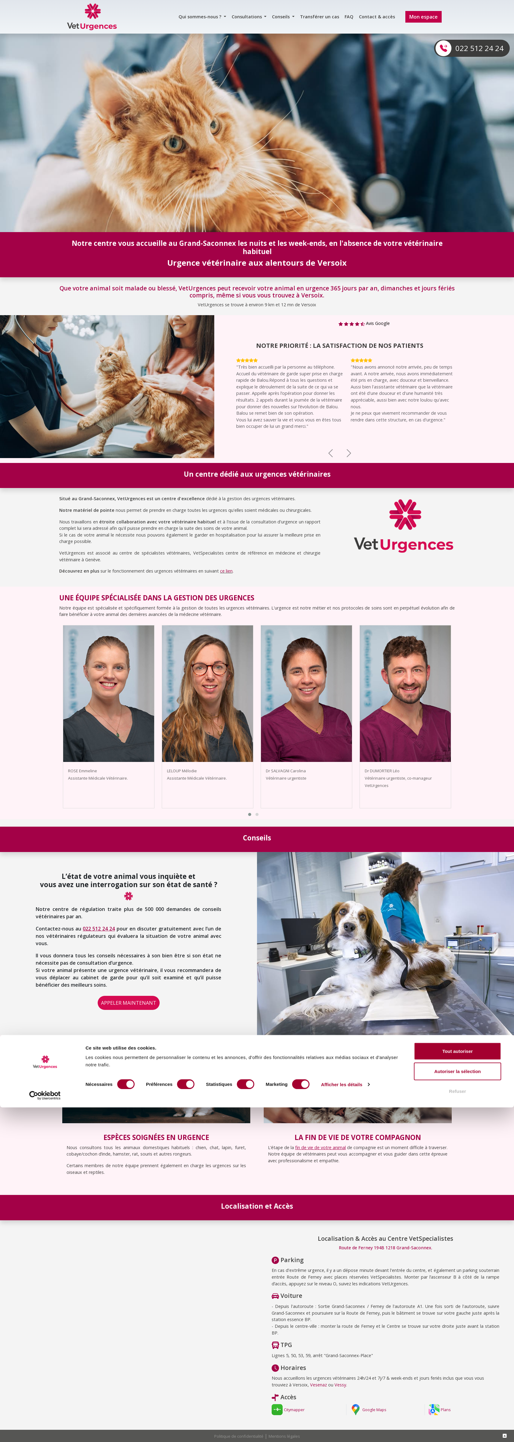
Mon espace (423, 16)
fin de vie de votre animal (320, 1147)
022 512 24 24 (479, 48)
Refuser (457, 1425)
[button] (249, 814)
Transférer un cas (319, 17)
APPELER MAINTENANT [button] (128, 1003)
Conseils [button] (281, 17)
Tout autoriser (457, 1385)
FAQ (349, 17)
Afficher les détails (341, 1419)
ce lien (226, 571)
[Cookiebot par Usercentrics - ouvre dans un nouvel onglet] (45, 1430)
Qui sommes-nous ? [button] (201, 17)
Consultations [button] (247, 17)
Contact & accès (377, 17)
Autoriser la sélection (457, 1405)
